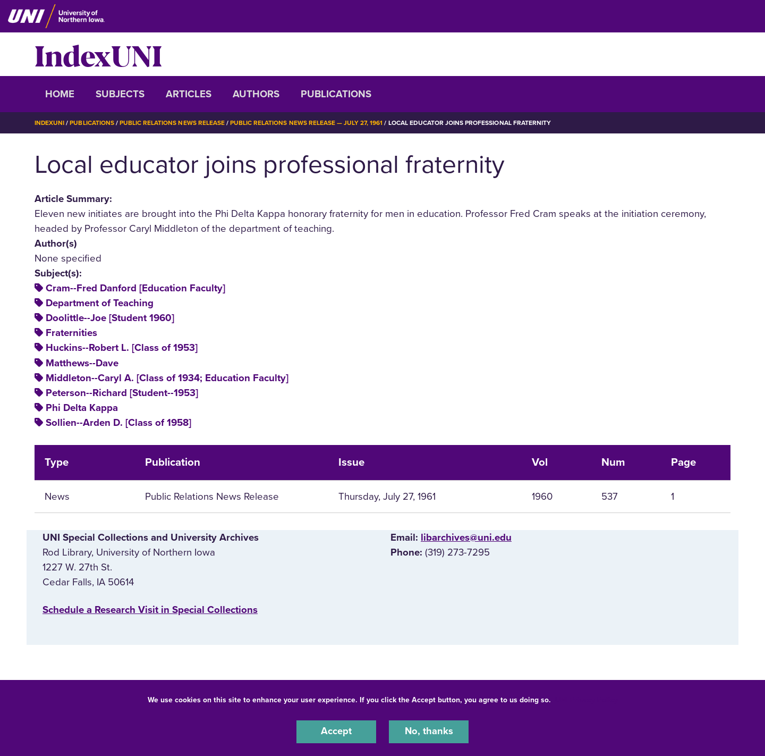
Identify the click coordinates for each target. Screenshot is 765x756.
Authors (256, 94)
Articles (188, 94)
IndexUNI (98, 54)
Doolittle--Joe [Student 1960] (110, 318)
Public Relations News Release (172, 123)
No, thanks (428, 731)
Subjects (120, 94)
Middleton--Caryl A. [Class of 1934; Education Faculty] (167, 377)
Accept (336, 731)
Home (59, 94)
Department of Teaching (100, 303)
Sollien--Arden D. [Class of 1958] (118, 422)
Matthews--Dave (82, 362)
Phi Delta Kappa (82, 407)
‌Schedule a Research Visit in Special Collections (150, 609)
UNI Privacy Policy (586, 699)
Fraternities (71, 333)
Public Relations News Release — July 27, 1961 (307, 123)
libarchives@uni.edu (466, 537)
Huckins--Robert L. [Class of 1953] (122, 348)
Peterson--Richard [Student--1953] (122, 392)
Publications (336, 94)
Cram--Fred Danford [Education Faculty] (135, 288)
